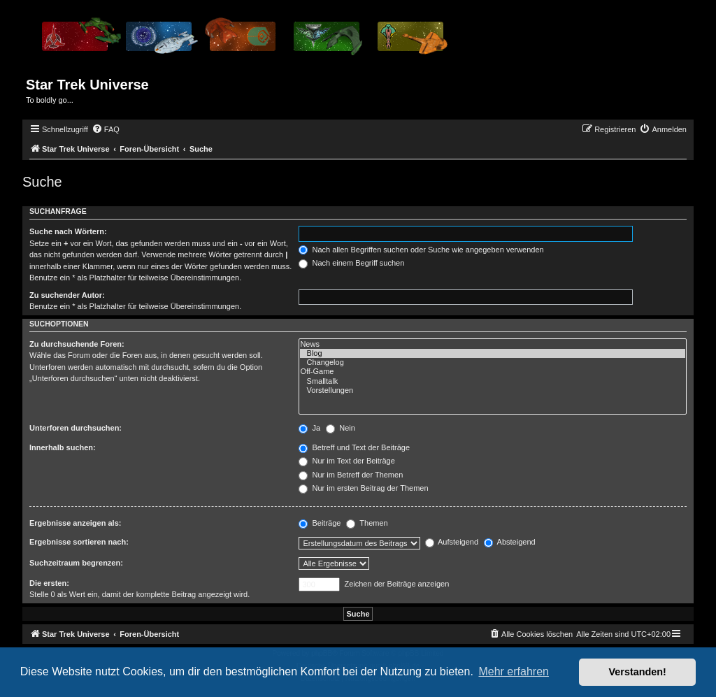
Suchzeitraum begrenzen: (76, 563)
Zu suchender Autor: (67, 295)
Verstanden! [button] (637, 671)
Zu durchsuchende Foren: (76, 344)
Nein (340, 428)
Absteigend (510, 542)
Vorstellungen (492, 390)
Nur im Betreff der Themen (351, 474)
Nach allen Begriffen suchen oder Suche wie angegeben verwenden (421, 249)
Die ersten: (49, 583)
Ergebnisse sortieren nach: (79, 542)
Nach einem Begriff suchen (351, 263)
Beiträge (320, 523)
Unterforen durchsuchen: (75, 428)
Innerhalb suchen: (62, 447)
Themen (366, 523)
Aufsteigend (452, 542)
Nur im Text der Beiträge (346, 461)
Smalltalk (492, 381)
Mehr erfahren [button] (513, 671)
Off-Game (492, 371)
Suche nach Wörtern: (68, 231)
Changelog (492, 362)
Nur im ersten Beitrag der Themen (363, 488)
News (492, 344)
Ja (309, 428)
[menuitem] (106, 129)
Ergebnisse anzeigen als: (75, 523)
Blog (492, 353)
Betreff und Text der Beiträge (354, 447)
